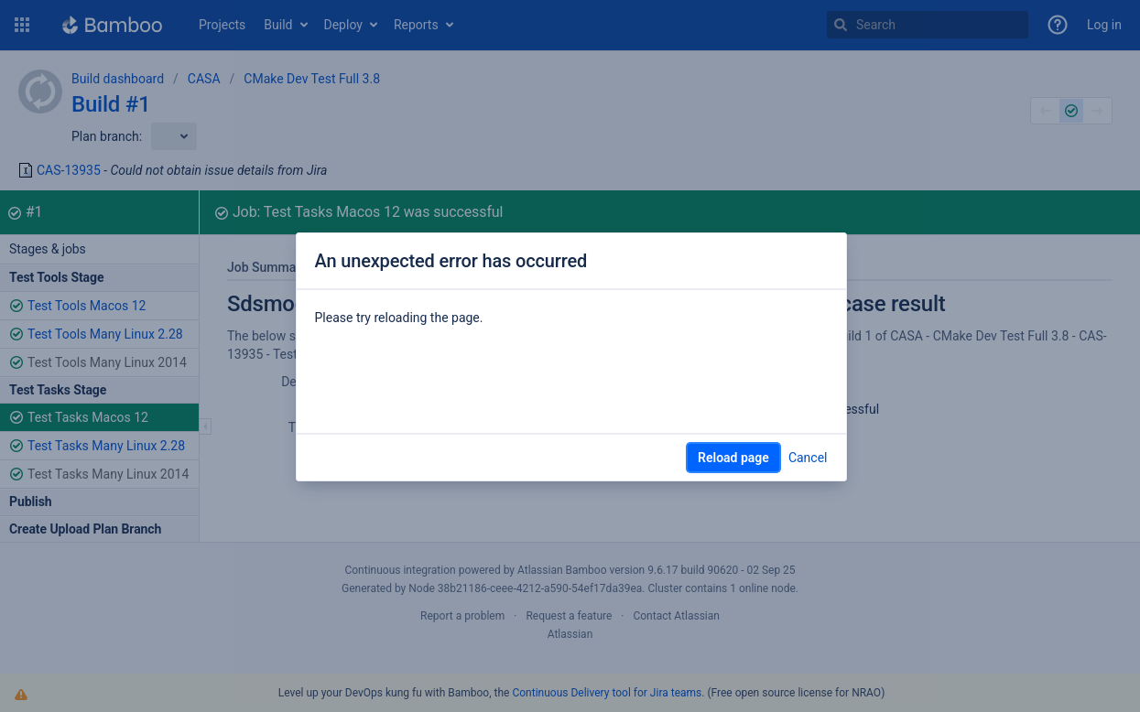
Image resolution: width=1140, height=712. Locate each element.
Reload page (733, 457)
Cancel (808, 457)
